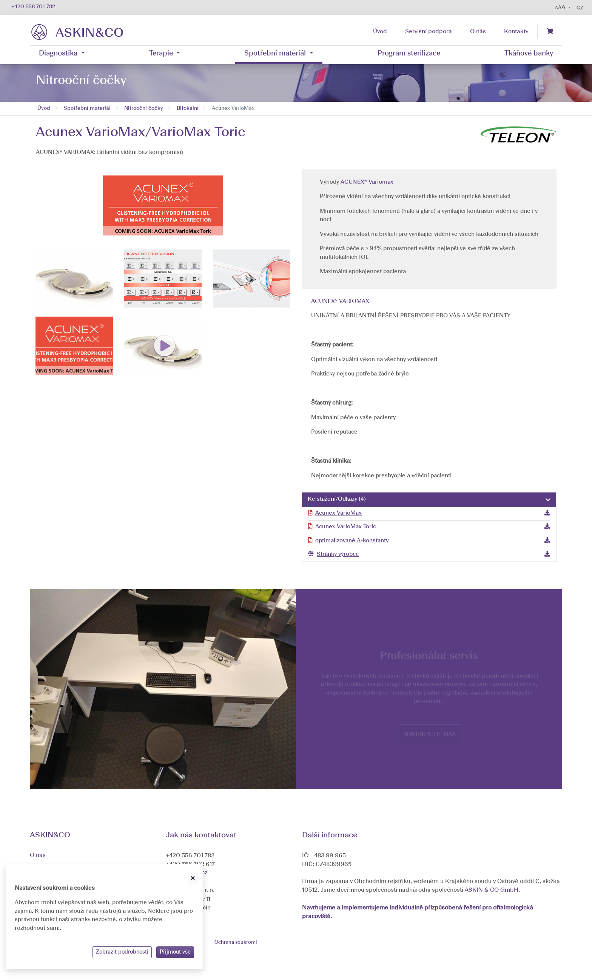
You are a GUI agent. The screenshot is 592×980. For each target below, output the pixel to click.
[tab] (429, 500)
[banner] (77, 31)
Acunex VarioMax (338, 513)
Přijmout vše (175, 952)
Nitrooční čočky (143, 108)
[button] (563, 7)
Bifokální (188, 108)
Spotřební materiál (87, 108)
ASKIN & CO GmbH (491, 890)
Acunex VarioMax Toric (345, 527)
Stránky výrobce (338, 554)
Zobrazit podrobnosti (122, 952)
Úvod (43, 108)
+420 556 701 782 (33, 7)
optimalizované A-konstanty (351, 541)
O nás (38, 855)
